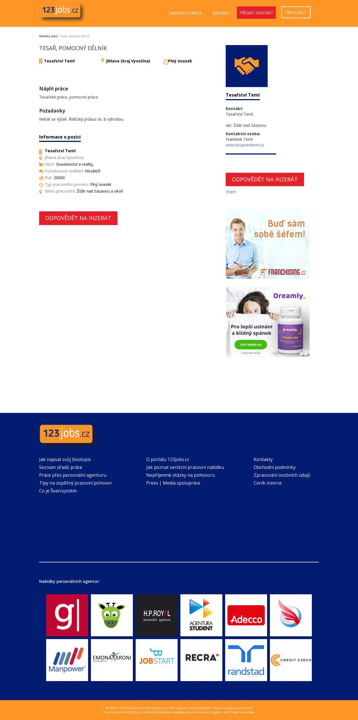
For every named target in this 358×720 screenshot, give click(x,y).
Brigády (222, 13)
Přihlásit (296, 12)
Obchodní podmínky (275, 467)
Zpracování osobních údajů (282, 475)
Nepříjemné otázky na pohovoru (180, 475)
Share (231, 191)
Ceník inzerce (268, 483)
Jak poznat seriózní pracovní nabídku (185, 467)
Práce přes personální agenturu (72, 475)
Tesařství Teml (59, 61)
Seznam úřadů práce (60, 467)
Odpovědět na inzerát (78, 218)
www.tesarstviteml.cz (245, 145)
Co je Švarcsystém (58, 491)
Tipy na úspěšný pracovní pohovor (75, 483)
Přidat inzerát (256, 12)
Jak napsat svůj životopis (65, 459)
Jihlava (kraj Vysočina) (128, 61)
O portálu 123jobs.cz (167, 459)
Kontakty (263, 459)
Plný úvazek (180, 61)
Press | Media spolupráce (173, 483)
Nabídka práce (185, 13)
